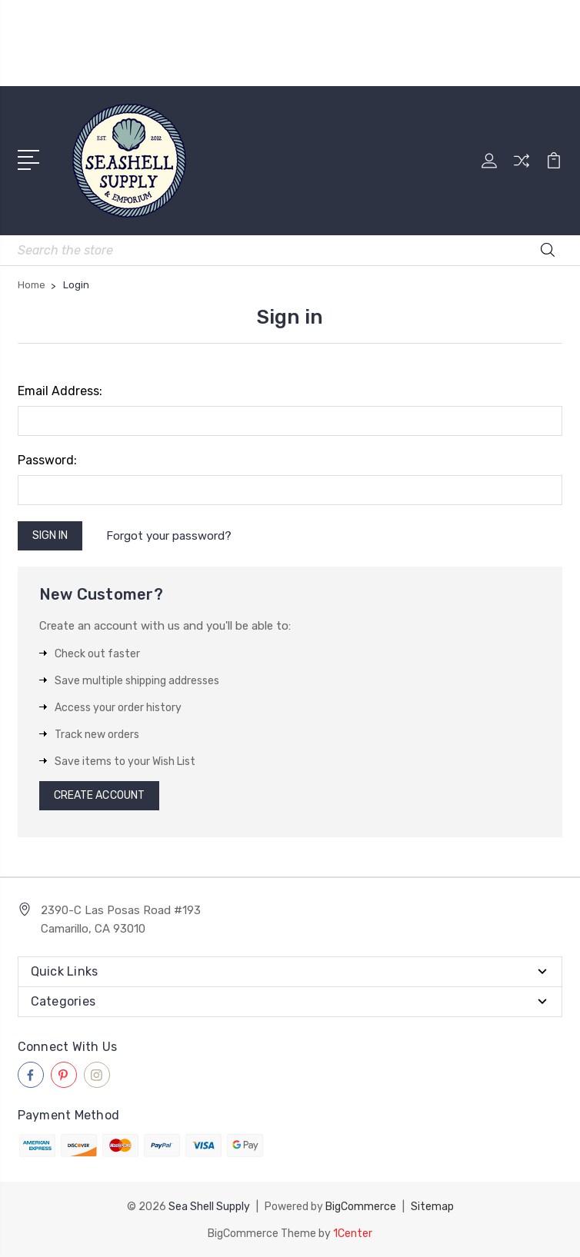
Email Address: (60, 391)
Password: (47, 460)
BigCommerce (360, 1205)
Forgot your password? (169, 536)
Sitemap (432, 1205)
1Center (352, 1232)
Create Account (99, 795)
